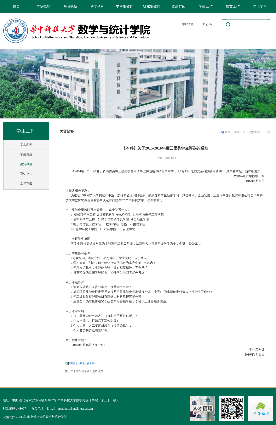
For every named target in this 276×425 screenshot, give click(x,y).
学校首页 (188, 24)
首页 (16, 6)
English (207, 24)
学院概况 (43, 6)
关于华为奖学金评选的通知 (87, 371)
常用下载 (26, 183)
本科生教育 (124, 6)
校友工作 (233, 6)
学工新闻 (26, 144)
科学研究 (97, 6)
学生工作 (206, 6)
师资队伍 (70, 6)
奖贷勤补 (26, 164)
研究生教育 (151, 6)
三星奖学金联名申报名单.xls (83, 363)
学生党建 (26, 154)
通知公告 (26, 174)
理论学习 (260, 6)
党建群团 (179, 6)
